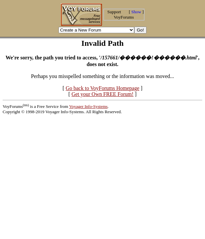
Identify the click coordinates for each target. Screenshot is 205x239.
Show (136, 11)
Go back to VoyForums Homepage (103, 88)
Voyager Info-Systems (88, 106)
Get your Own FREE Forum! (102, 94)
